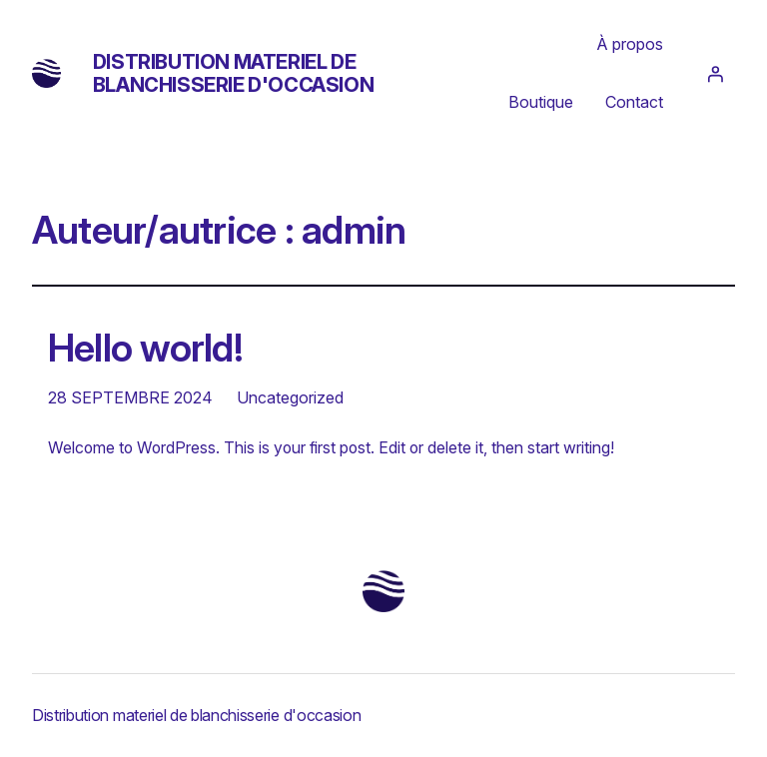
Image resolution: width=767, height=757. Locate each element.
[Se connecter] (715, 74)
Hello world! (145, 349)
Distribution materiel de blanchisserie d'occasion (233, 73)
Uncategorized (290, 397)
